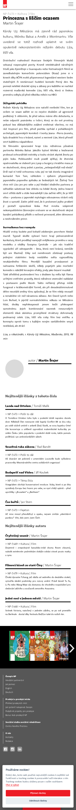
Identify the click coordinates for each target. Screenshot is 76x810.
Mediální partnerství (14, 680)
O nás (8, 733)
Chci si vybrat (12, 785)
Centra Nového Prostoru (16, 726)
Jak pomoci (10, 684)
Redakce (9, 741)
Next (71, 659)
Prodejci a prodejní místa (17, 699)
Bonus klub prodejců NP (16, 715)
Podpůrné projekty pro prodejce (19, 711)
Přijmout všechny (38, 793)
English (8, 688)
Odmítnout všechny (38, 801)
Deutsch (9, 692)
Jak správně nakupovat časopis (18, 707)
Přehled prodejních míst (16, 703)
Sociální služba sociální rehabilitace (22, 722)
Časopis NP (10, 676)
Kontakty (9, 737)
